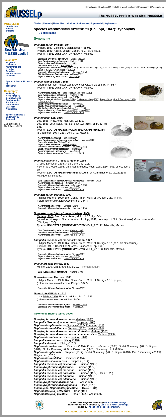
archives (132, 7)
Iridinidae (10, 76)
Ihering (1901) (70, 63)
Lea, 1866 (48, 117)
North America (13, 96)
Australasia (11, 109)
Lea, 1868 (42, 123)
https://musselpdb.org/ (115, 402)
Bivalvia (38, 23)
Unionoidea (58, 23)
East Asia (10, 107)
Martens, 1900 (52, 194)
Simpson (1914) (71, 68)
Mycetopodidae (13, 73)
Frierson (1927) (80, 72)
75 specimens (47, 32)
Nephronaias (111, 23)
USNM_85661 (92, 129)
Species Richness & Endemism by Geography (15, 117)
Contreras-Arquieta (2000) (90, 68)
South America (13, 100)
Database (103, 7)
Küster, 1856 (51, 81)
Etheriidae (11, 71)
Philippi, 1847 (52, 44)
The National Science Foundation (103, 407)
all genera (10, 62)
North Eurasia (12, 105)
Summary (10, 94)
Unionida (47, 23)
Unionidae (11, 65)
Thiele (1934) (80, 108)
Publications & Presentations (151, 7)
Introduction (12, 26)
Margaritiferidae (13, 67)
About (95, 7)
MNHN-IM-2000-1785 (75, 172)
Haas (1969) (74, 76)
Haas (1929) (77, 74)
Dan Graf (105, 405)
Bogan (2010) (132, 68)
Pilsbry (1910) (67, 65)
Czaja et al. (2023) (46, 70)
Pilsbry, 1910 (50, 293)
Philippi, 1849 (44, 50)
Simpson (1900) (78, 59)
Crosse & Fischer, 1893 (60, 160)
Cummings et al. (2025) (65, 70)
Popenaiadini (97, 23)
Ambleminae (83, 23)
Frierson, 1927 (63, 240)
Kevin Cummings (120, 405)
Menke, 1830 (51, 263)
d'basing (10, 31)
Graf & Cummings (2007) (114, 68)
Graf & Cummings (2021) (151, 68)
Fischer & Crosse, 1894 (50, 166)
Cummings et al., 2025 (106, 172)
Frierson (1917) (85, 93)
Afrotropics (11, 102)
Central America (13, 98)
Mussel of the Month (118, 7)
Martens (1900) (77, 61)
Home (88, 7)
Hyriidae (10, 69)
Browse (9, 29)
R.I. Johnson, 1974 (48, 132)
